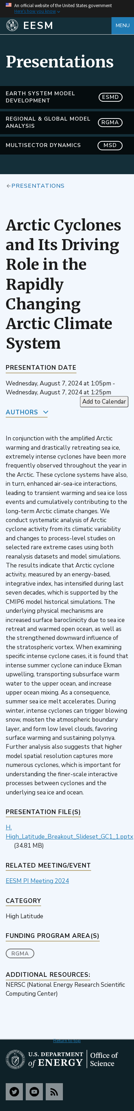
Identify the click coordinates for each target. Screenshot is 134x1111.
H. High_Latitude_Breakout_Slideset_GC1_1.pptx (69, 831)
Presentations (38, 186)
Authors (22, 412)
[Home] (58, 26)
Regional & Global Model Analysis (64, 122)
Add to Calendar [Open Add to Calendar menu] (104, 402)
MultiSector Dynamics (64, 145)
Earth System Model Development (64, 97)
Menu (123, 25)
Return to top (67, 1040)
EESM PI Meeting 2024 (37, 881)
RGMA (20, 953)
